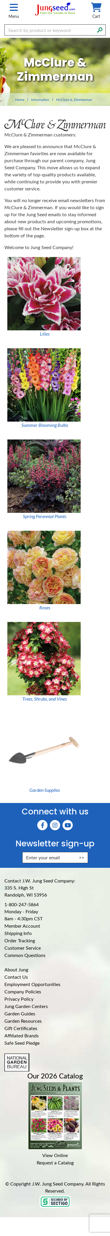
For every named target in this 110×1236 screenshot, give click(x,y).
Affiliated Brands (21, 1035)
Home (19, 99)
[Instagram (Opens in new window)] (55, 825)
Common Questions (24, 955)
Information (40, 99)
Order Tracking (19, 940)
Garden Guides (19, 1013)
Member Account (22, 926)
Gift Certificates (20, 1028)
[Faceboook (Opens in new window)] (42, 825)
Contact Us (16, 977)
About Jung (16, 969)
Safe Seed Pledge (22, 1043)
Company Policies (22, 991)
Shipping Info (18, 933)
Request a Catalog (55, 1162)
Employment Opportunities (32, 984)
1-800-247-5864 (21, 904)
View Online (55, 1155)
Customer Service (22, 948)
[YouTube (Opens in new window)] (67, 825)
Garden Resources (23, 1021)
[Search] (99, 29)
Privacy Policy (18, 999)
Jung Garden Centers (26, 1006)
